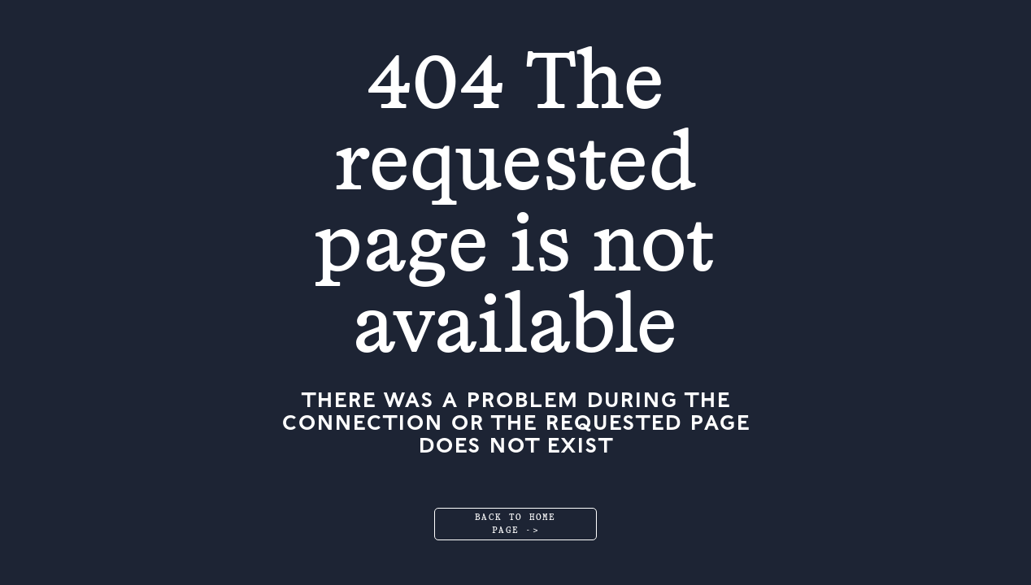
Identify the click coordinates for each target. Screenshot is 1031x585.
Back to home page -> (515, 524)
